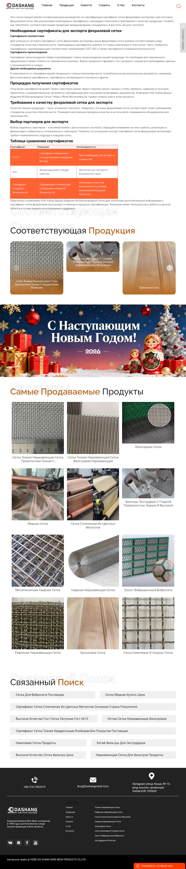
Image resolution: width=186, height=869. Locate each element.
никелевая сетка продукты (36, 743)
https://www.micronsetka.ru (70, 96)
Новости (69, 817)
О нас (68, 826)
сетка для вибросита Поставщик (40, 695)
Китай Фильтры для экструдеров (121, 743)
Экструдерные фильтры (105, 840)
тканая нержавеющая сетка (107, 807)
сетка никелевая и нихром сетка (109, 831)
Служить (69, 822)
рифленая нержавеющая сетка (108, 812)
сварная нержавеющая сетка (108, 822)
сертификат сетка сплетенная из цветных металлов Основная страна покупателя (76, 707)
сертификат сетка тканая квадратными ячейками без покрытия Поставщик (72, 731)
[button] (170, 268)
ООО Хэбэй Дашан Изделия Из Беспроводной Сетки (73, 200)
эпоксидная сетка (103, 826)
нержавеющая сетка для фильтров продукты (129, 755)
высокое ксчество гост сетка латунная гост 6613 (52, 719)
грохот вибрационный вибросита (109, 836)
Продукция (70, 812)
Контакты (70, 831)
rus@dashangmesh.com (93, 786)
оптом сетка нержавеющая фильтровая (137, 719)
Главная (69, 807)
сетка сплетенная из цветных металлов (113, 817)
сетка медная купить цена (125, 695)
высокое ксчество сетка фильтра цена (44, 755)
